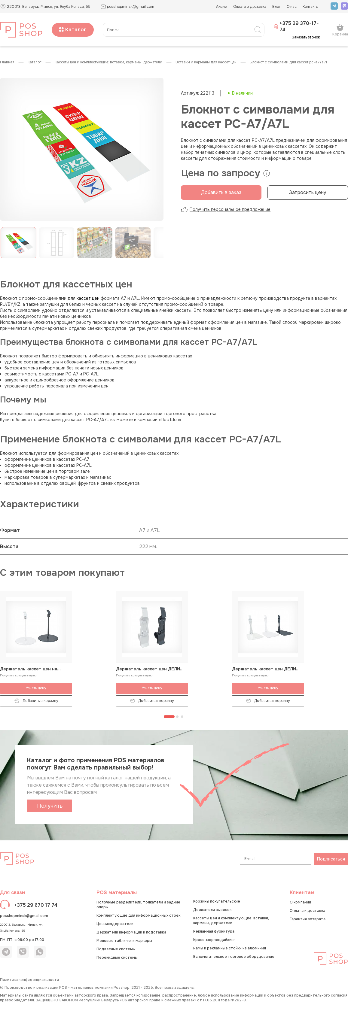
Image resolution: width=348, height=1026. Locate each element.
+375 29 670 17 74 (35, 905)
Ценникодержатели (114, 923)
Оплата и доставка (249, 7)
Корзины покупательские (216, 901)
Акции (221, 7)
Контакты (311, 7)
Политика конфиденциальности (29, 979)
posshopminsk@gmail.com (24, 915)
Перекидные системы (117, 957)
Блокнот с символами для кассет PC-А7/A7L (288, 62)
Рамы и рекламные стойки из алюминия (229, 948)
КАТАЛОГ (34, 62)
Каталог (72, 29)
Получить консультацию (18, 675)
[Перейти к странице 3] (182, 716)
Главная (7, 62)
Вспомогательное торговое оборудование (233, 956)
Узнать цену (36, 688)
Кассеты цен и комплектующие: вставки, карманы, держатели (108, 62)
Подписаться (331, 859)
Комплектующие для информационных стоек (138, 915)
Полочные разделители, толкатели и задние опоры (138, 904)
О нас (292, 7)
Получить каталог (50, 807)
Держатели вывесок (212, 909)
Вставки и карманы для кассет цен (206, 62)
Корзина (340, 30)
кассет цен (88, 298)
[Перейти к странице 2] (177, 716)
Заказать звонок (307, 37)
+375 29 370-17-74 (296, 26)
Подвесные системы (116, 949)
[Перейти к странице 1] (169, 716)
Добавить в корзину (36, 701)
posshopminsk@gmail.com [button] (127, 7)
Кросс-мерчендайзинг (214, 939)
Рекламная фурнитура (213, 931)
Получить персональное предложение (225, 209)
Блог (276, 7)
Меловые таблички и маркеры (124, 940)
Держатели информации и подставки (131, 932)
